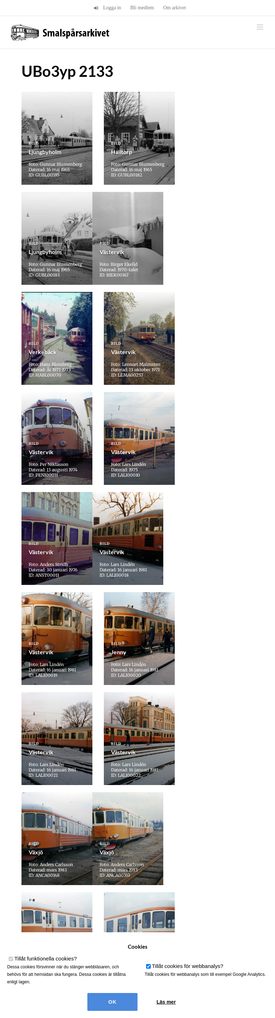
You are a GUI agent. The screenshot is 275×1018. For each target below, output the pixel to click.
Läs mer (166, 1002)
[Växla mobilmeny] (260, 27)
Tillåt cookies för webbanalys (187, 966)
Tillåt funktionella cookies (45, 958)
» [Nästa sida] (171, 816)
